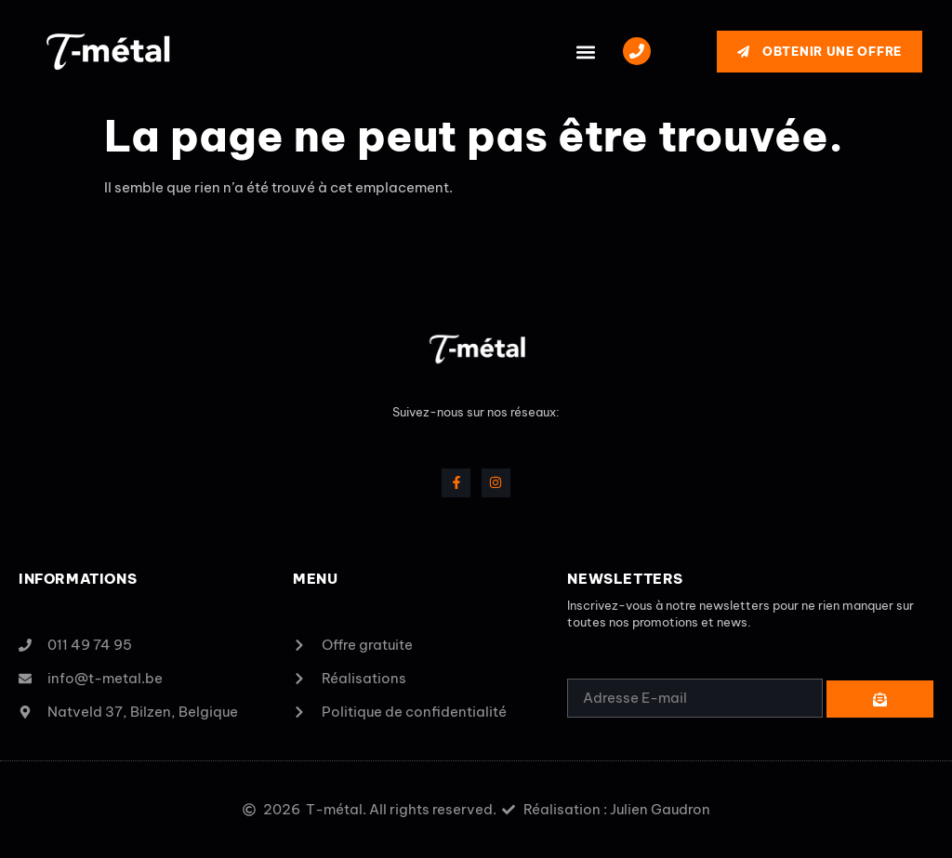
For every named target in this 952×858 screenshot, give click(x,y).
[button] (585, 51)
